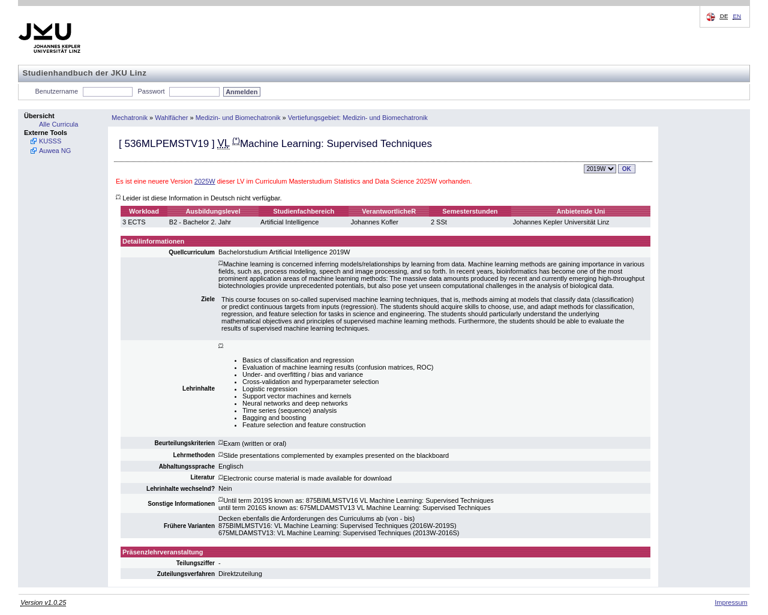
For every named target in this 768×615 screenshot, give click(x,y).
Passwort (150, 91)
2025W (204, 181)
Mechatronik (130, 117)
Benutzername (57, 91)
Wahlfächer (171, 117)
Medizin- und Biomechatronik (238, 117)
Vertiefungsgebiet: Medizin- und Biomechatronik (358, 117)
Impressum (731, 602)
